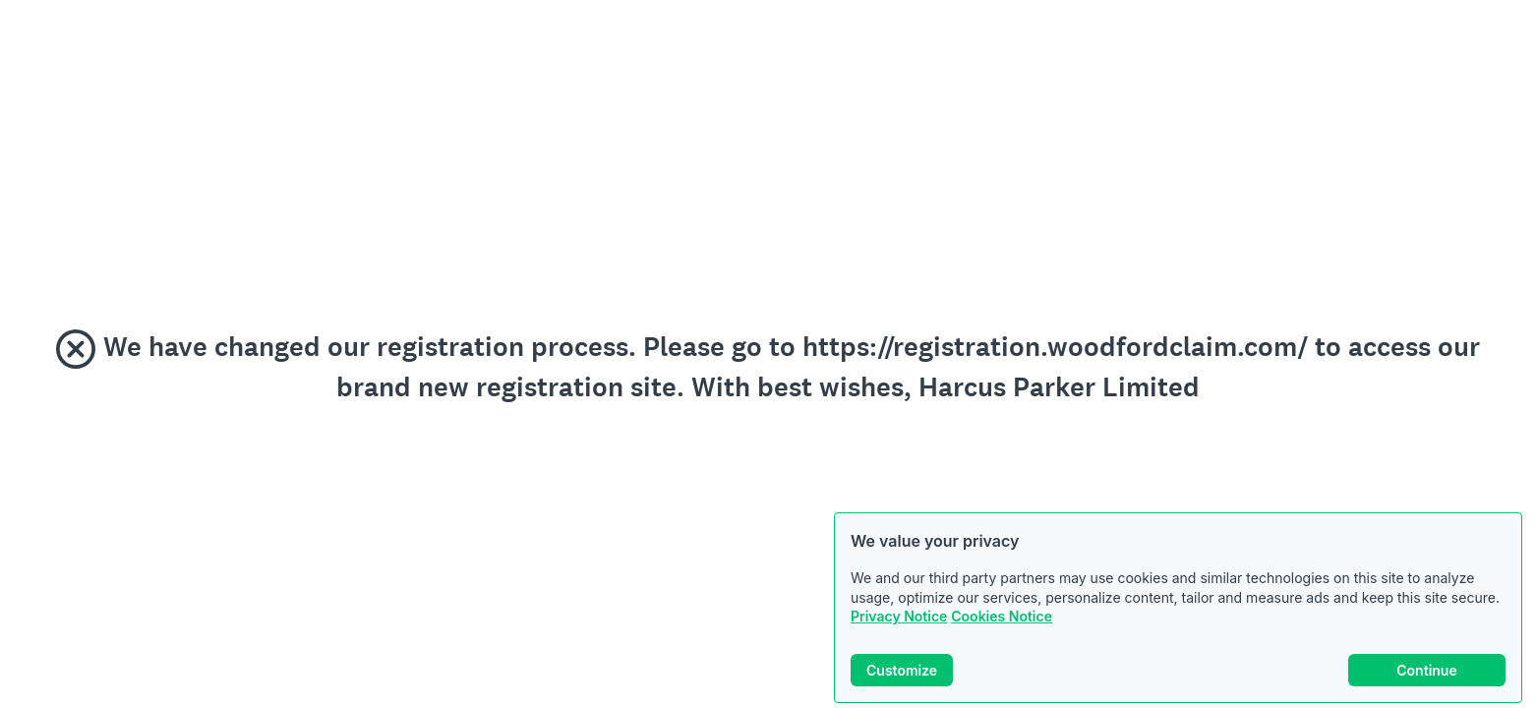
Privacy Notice (899, 616)
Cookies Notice (1001, 616)
